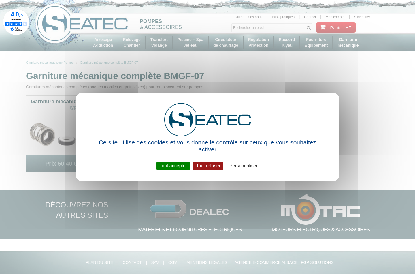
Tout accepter (173, 165)
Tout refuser (208, 165)
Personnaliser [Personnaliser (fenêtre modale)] (243, 165)
